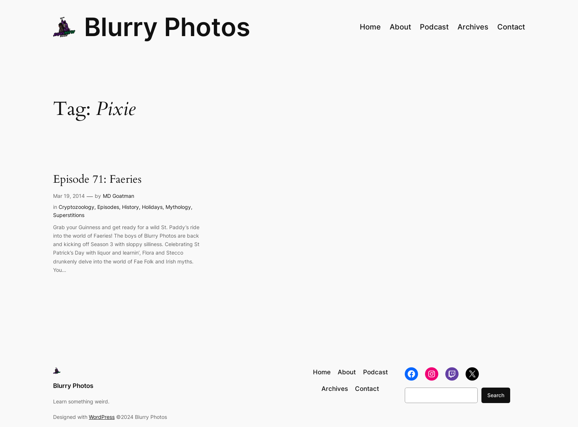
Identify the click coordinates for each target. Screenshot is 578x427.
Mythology (178, 207)
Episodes (108, 207)
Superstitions (68, 215)
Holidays (152, 207)
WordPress (102, 417)
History (130, 207)
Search (495, 395)
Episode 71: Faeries (97, 179)
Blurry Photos (167, 26)
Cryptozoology (76, 207)
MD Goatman (118, 196)
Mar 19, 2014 (69, 196)
